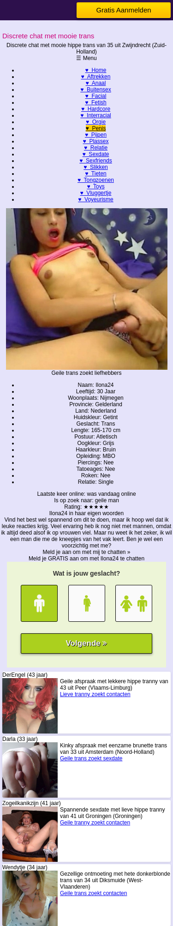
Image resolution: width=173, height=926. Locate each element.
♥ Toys (95, 186)
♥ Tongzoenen (96, 180)
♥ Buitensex (95, 89)
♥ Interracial (95, 115)
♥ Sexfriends (95, 160)
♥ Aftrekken (96, 76)
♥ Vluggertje (96, 193)
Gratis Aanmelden (123, 10)
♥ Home (96, 70)
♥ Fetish (95, 102)
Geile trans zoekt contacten (93, 893)
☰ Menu (86, 58)
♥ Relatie (95, 147)
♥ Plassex (96, 141)
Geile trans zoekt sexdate (91, 758)
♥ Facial (96, 96)
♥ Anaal (96, 83)
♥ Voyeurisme (95, 199)
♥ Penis (96, 128)
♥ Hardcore (95, 109)
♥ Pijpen (96, 135)
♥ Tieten (95, 173)
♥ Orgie (96, 122)
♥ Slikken (95, 167)
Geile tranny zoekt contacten (95, 822)
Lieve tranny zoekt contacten (95, 694)
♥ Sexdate (96, 154)
